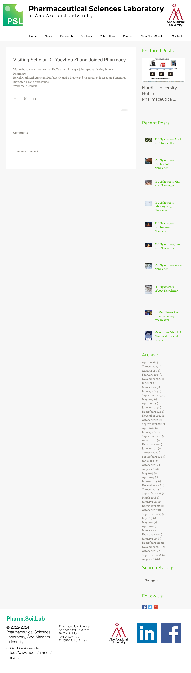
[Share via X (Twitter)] (25, 98)
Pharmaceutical (58, 8)
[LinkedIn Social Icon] (147, 633)
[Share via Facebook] (15, 98)
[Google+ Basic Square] (156, 607)
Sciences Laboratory (126, 8)
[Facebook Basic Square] (144, 607)
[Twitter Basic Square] (150, 607)
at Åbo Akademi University (61, 15)
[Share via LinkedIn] (34, 98)
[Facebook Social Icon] (171, 633)
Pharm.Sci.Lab (25, 618)
